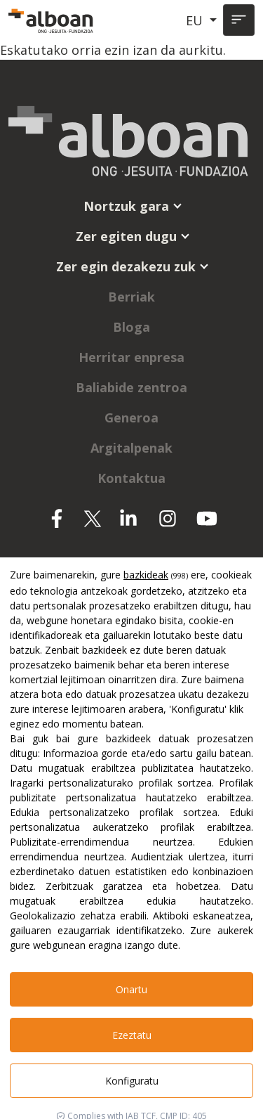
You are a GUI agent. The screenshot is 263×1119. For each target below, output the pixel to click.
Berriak (131, 296)
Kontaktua (131, 478)
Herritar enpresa (131, 357)
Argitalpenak (131, 447)
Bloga (131, 326)
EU (196, 20)
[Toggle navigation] (239, 20)
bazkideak (145, 848)
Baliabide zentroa (131, 387)
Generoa (131, 417)
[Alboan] (51, 20)
